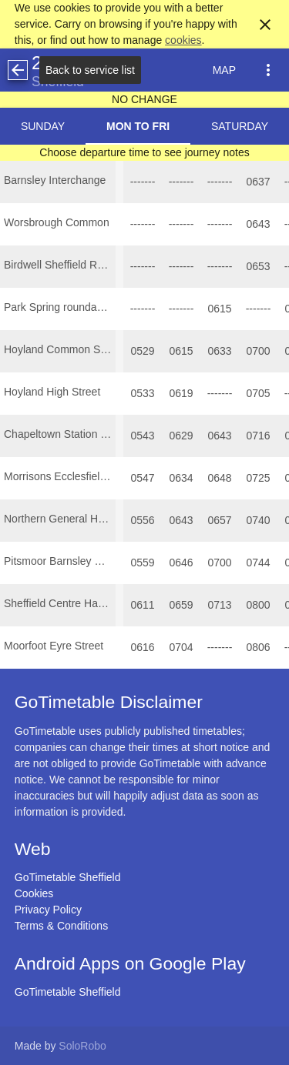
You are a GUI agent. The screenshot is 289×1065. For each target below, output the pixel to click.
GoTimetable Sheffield (68, 877)
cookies (183, 40)
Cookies (34, 893)
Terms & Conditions (61, 926)
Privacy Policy (48, 909)
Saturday (239, 126)
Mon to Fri (138, 126)
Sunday (43, 126)
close (265, 24)
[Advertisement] (145, 1021)
